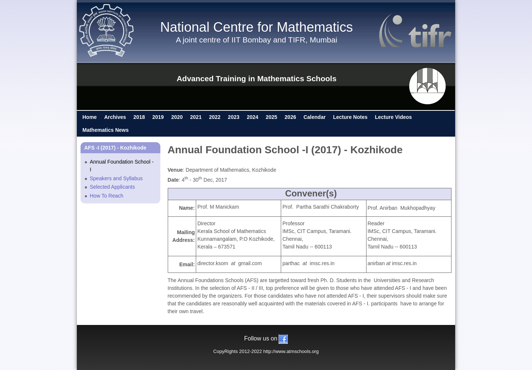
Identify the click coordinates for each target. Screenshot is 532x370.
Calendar (314, 117)
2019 (158, 117)
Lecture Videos (393, 117)
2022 (215, 117)
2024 (252, 117)
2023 (233, 117)
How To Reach (106, 196)
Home (89, 117)
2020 (177, 117)
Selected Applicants (112, 187)
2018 (139, 117)
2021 (196, 117)
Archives (115, 117)
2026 (290, 117)
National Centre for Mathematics (256, 27)
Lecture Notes (350, 117)
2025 (271, 117)
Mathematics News (105, 130)
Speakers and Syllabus (116, 178)
